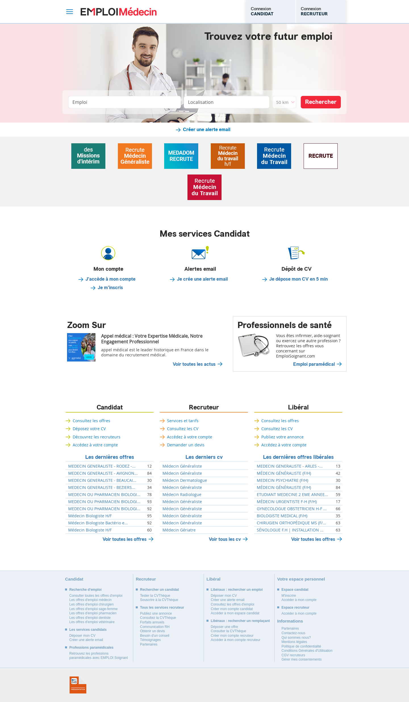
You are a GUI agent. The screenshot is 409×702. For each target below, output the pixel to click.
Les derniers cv (204, 457)
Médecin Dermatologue (184, 480)
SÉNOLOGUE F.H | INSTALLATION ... (290, 530)
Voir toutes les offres (125, 539)
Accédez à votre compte (95, 444)
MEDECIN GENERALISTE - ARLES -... (290, 466)
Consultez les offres (91, 420)
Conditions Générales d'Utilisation (307, 651)
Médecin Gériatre (179, 530)
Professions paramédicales (91, 648)
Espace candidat (294, 590)
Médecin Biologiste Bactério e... (98, 523)
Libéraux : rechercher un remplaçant (240, 621)
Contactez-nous (293, 633)
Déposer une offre (224, 627)
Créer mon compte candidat (232, 609)
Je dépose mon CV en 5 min (298, 279)
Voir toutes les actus (194, 364)
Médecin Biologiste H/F (90, 515)
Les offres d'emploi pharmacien (92, 613)
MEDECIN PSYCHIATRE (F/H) (282, 480)
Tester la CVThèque (155, 596)
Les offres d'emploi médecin (90, 600)
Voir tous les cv (225, 539)
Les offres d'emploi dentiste (90, 618)
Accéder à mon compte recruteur (235, 640)
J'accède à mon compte (110, 279)
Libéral (298, 407)
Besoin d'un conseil (154, 636)
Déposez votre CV (89, 428)
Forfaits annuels (152, 622)
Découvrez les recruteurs (96, 437)
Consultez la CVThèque (158, 618)
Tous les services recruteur (162, 607)
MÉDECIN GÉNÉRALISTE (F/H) (284, 473)
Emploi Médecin (118, 11)
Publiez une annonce (156, 613)
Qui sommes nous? (296, 638)
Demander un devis (185, 444)
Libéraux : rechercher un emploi (237, 590)
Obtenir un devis (152, 631)
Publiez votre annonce (282, 437)
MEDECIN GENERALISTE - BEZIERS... (101, 487)
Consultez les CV (182, 428)
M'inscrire (288, 596)
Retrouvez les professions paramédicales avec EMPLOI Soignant (98, 655)
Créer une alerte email (206, 130)
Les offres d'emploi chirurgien (91, 604)
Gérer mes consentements (301, 659)
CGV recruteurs (293, 655)
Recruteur (204, 407)
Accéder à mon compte (298, 600)
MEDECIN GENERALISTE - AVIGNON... (103, 473)
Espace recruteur (295, 607)
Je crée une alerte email (202, 279)
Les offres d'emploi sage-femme (93, 609)
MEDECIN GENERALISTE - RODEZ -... (101, 466)
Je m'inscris (110, 288)
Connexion (262, 11)
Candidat (110, 407)
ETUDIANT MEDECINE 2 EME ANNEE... (292, 494)
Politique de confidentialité (301, 646)
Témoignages (150, 640)
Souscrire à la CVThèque (159, 600)
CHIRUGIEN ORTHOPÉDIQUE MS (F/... (291, 523)
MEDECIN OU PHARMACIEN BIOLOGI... (104, 494)
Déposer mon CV (82, 636)
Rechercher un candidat (159, 590)
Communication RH (155, 627)
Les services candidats (88, 630)
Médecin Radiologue (181, 494)
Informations (290, 621)
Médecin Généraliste (182, 466)
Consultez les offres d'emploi (232, 604)
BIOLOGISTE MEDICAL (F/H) (282, 515)
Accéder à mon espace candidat (235, 613)
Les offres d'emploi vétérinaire (92, 622)
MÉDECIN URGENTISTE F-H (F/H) (287, 501)
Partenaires (148, 644)
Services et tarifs (183, 420)
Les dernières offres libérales (298, 457)
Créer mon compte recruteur (232, 636)
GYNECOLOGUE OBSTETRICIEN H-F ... (292, 508)
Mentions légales (294, 642)
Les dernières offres (109, 457)
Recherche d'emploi (85, 590)
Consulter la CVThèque (228, 631)
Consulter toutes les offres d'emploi (95, 596)
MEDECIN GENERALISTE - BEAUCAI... (102, 480)
